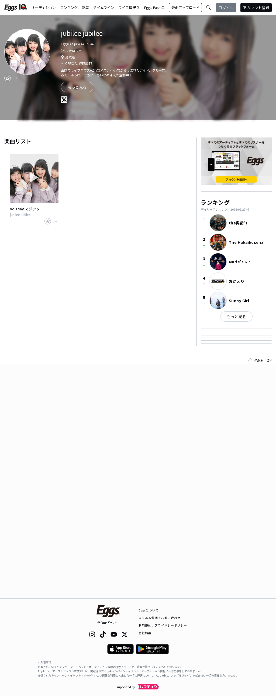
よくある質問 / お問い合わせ (160, 618)
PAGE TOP (260, 595)
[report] (15, 78)
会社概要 (145, 633)
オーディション (44, 7)
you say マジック (25, 208)
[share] (7, 78)
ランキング (69, 7)
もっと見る (77, 87)
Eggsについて (149, 610)
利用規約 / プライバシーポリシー (163, 625)
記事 (85, 7)
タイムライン (103, 7)
